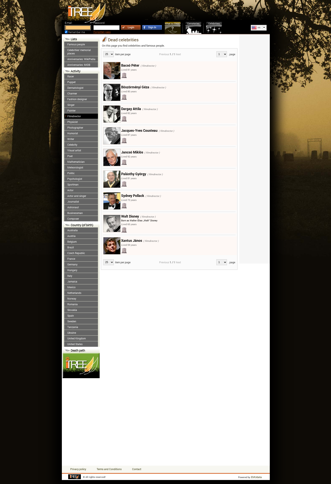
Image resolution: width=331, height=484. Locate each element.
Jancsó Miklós (132, 152)
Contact (136, 469)
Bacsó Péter (130, 65)
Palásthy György (133, 174)
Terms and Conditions (109, 469)
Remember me (76, 32)
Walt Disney (130, 216)
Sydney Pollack (132, 195)
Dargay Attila (131, 108)
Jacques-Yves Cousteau (139, 130)
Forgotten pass (102, 32)
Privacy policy (78, 469)
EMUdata (256, 477)
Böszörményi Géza (135, 87)
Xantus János (131, 240)
